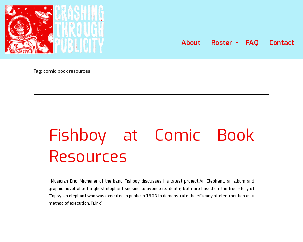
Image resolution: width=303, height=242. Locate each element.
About (191, 42)
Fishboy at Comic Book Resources (151, 146)
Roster (221, 42)
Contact (281, 42)
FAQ (252, 42)
